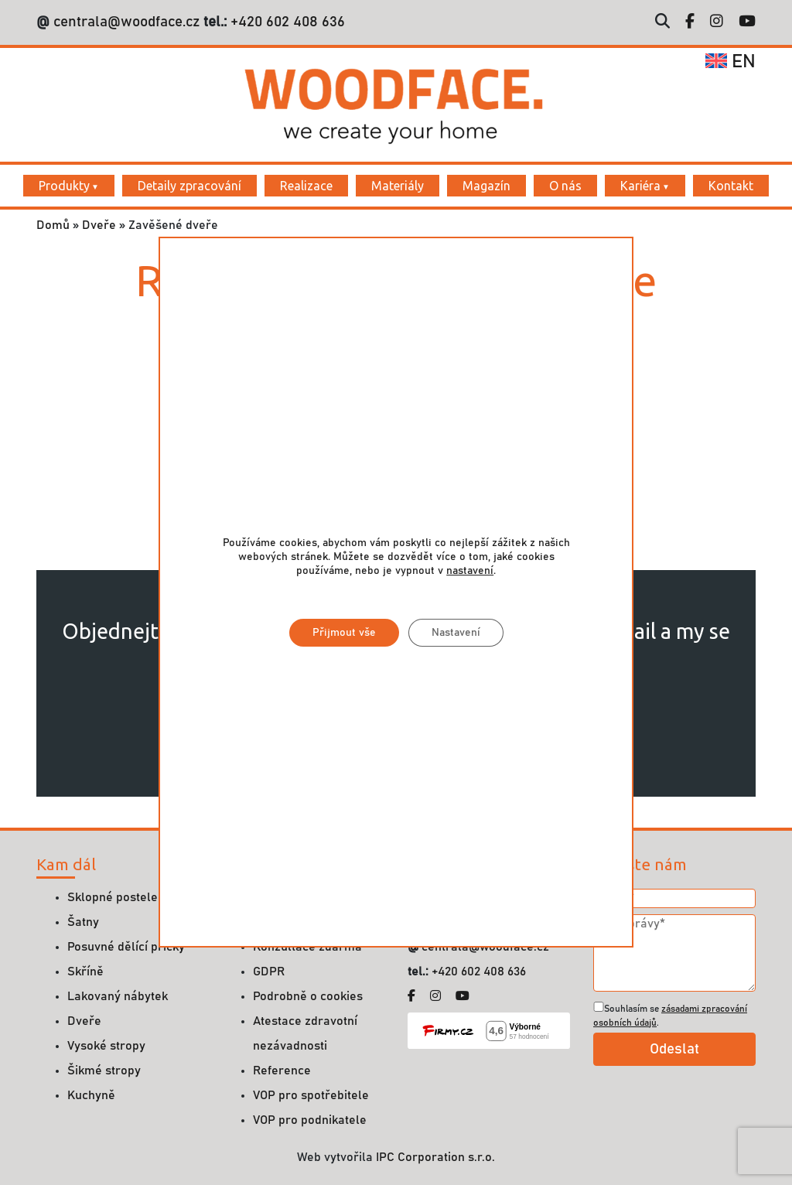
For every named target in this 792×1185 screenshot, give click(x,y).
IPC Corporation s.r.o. (435, 1157)
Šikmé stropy (104, 1070)
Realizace (306, 186)
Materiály (397, 186)
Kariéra (640, 186)
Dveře (99, 225)
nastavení (469, 570)
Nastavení (455, 632)
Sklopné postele (112, 897)
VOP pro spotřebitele (311, 1095)
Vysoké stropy (106, 1046)
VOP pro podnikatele (310, 1120)
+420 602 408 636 (286, 22)
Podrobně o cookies (308, 996)
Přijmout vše (343, 632)
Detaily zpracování (189, 186)
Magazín (486, 186)
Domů (53, 225)
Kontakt (730, 186)
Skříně (85, 971)
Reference (282, 1070)
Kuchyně (91, 1095)
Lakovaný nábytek (117, 996)
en (730, 62)
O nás (565, 186)
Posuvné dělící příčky (126, 947)
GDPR (269, 971)
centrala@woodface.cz (126, 22)
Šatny (83, 922)
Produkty (64, 186)
